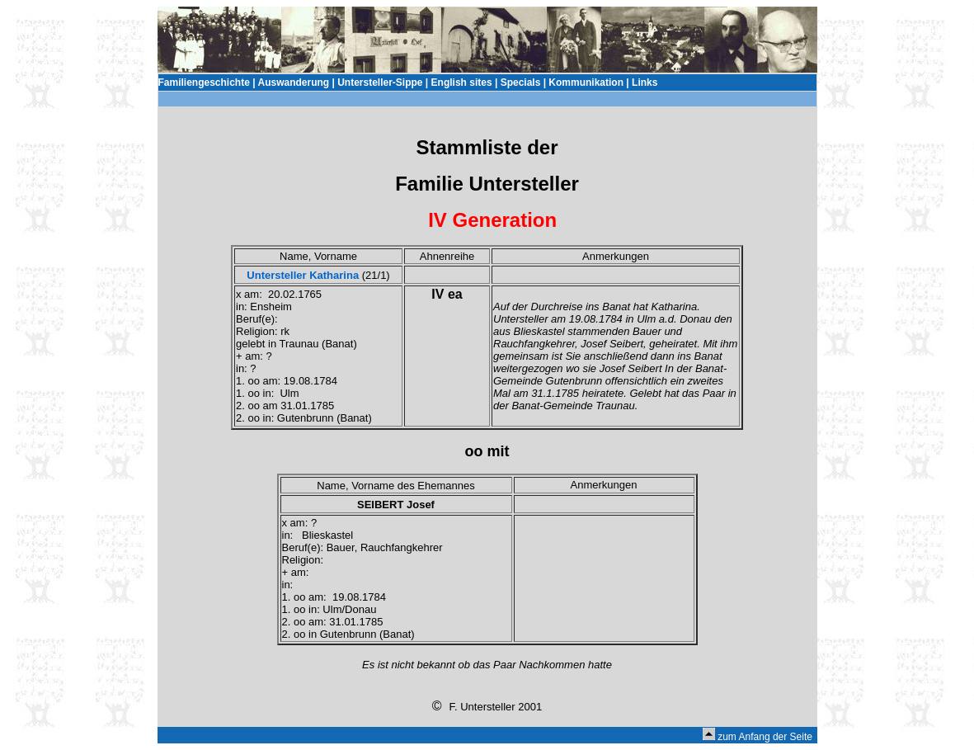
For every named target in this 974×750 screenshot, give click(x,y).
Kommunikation (585, 82)
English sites (461, 82)
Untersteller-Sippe (379, 82)
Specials (521, 82)
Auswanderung (293, 82)
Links (644, 82)
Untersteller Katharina (303, 275)
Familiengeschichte (204, 82)
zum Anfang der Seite (765, 737)
